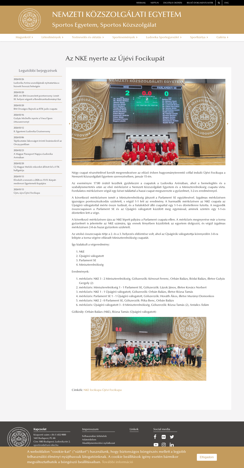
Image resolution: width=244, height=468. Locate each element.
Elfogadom (207, 457)
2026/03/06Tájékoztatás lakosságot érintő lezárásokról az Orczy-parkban (38, 141)
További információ (117, 462)
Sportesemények (124, 37)
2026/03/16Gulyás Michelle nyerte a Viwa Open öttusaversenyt (33, 118)
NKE (86, 390)
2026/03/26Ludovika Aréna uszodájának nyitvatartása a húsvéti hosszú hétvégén (36, 82)
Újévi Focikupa (112, 390)
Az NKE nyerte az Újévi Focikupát (115, 59)
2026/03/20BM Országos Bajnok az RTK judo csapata (35, 107)
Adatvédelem (89, 440)
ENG (227, 3)
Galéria (222, 37)
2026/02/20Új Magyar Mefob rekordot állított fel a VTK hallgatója (36, 167)
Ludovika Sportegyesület (164, 37)
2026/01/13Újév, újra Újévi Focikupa (27, 191)
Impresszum (90, 429)
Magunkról (24, 37)
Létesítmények (52, 37)
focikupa (95, 390)
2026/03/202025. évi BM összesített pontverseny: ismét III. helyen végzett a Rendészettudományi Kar (37, 96)
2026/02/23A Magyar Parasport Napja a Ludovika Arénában (33, 154)
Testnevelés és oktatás (88, 37)
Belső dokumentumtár (200, 3)
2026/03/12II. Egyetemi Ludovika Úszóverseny (32, 130)
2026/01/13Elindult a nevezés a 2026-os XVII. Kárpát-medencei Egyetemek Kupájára (35, 180)
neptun (155, 3)
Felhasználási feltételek (94, 436)
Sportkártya (199, 37)
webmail (141, 3)
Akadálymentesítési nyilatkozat (98, 443)
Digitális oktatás (172, 3)
